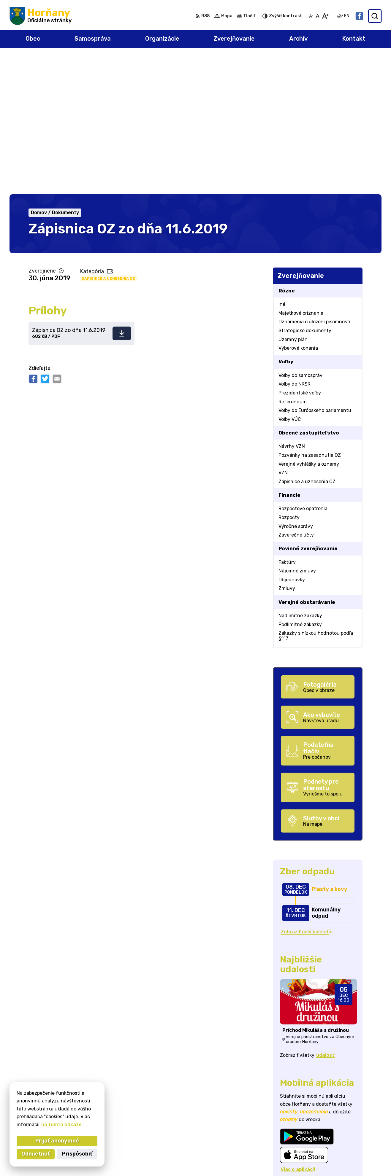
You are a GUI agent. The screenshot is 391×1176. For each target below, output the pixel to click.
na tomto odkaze (61, 1124)
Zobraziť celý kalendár (307, 794)
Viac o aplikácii (298, 1031)
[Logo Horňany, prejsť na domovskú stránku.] (41, 16)
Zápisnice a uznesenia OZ (108, 141)
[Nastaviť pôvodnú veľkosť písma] (317, 16)
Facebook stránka (351, 1154)
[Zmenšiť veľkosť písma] (311, 16)
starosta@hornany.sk (355, 1147)
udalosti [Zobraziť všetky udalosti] (325, 917)
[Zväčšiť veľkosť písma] (325, 16)
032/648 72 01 (347, 1141)
